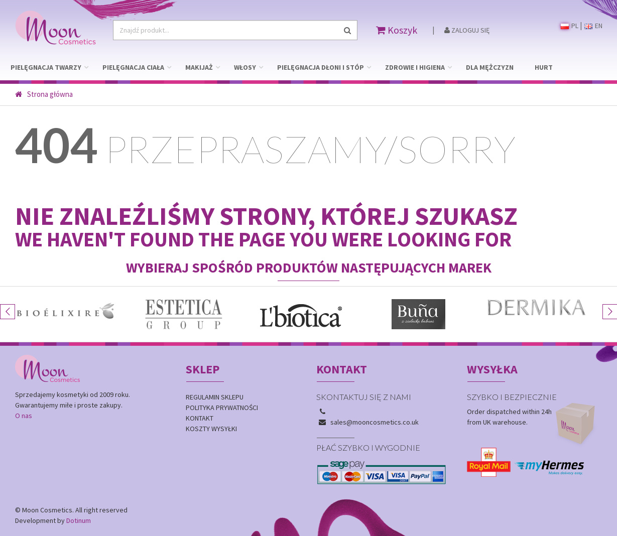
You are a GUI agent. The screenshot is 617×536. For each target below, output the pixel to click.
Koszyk (396, 30)
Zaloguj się (466, 30)
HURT (544, 67)
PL (569, 25)
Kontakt (199, 418)
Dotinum (78, 520)
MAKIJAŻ (199, 67)
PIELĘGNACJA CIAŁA (133, 67)
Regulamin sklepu (214, 396)
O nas (23, 415)
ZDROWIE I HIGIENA (415, 67)
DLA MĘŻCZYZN (490, 67)
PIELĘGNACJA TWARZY (46, 67)
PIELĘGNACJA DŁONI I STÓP (320, 67)
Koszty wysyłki (211, 428)
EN (593, 25)
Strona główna (44, 94)
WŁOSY (245, 67)
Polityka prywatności (222, 407)
